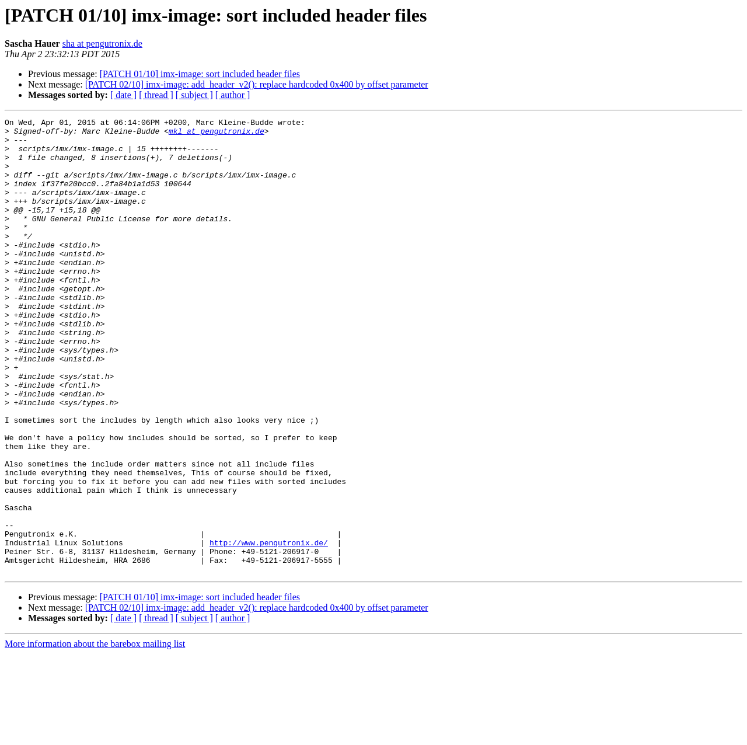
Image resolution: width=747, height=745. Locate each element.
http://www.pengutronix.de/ (269, 628)
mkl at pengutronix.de (216, 134)
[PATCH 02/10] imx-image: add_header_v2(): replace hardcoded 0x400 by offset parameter (256, 84)
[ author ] (232, 95)
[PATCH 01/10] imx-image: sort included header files (200, 74)
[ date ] (123, 95)
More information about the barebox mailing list (95, 735)
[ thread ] (156, 95)
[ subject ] (194, 95)
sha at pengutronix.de (102, 43)
